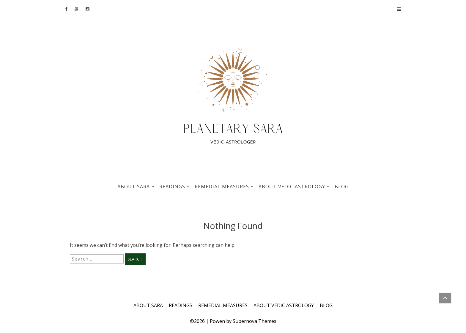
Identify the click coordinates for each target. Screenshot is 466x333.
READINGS (172, 186)
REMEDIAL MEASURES (222, 186)
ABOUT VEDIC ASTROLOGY (292, 186)
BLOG (342, 186)
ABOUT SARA (133, 186)
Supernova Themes (254, 321)
